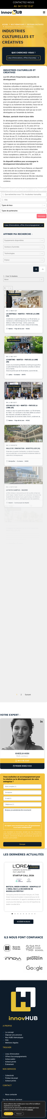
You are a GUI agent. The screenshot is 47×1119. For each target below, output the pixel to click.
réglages (30, 1110)
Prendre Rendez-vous (22, 766)
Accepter (8, 1113)
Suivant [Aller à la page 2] (28, 695)
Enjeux (23, 260)
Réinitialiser (41, 216)
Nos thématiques (17, 24)
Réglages (19, 1113)
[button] (44, 12)
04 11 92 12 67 (22, 761)
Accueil (5, 24)
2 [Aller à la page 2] (21, 695)
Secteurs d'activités (23, 247)
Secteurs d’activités (35, 24)
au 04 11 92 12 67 (23, 6)
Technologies (23, 253)
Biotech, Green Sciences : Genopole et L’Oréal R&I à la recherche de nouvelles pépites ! (23, 884)
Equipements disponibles (23, 240)
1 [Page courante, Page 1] (16, 695)
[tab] (36, 269)
